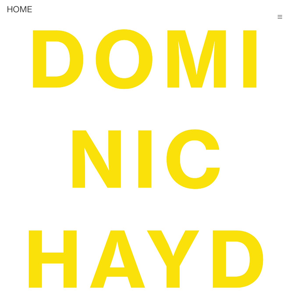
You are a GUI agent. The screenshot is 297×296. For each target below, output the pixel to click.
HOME (19, 9)
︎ (280, 17)
